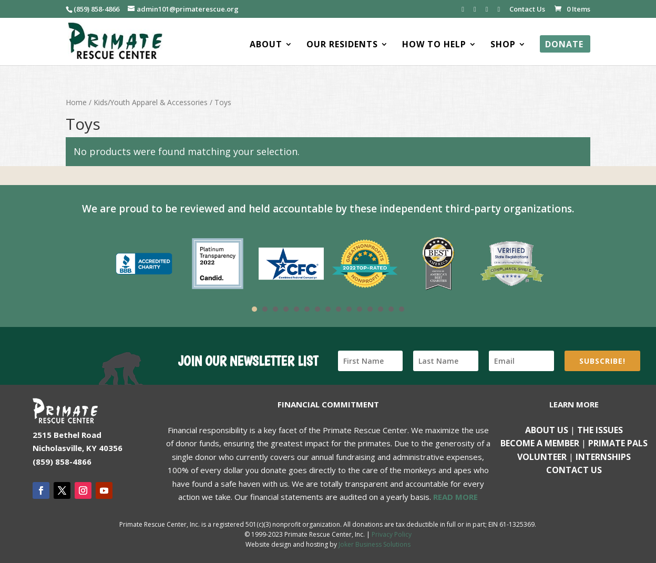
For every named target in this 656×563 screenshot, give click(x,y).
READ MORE (455, 497)
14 (391, 309)
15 (401, 309)
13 (380, 309)
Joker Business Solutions (375, 544)
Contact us (574, 470)
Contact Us (527, 10)
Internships (603, 457)
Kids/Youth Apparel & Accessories (151, 102)
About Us (546, 430)
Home (76, 102)
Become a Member (539, 443)
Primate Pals (618, 443)
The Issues (600, 430)
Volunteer (542, 457)
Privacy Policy (392, 534)
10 (349, 309)
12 (370, 309)
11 (359, 309)
